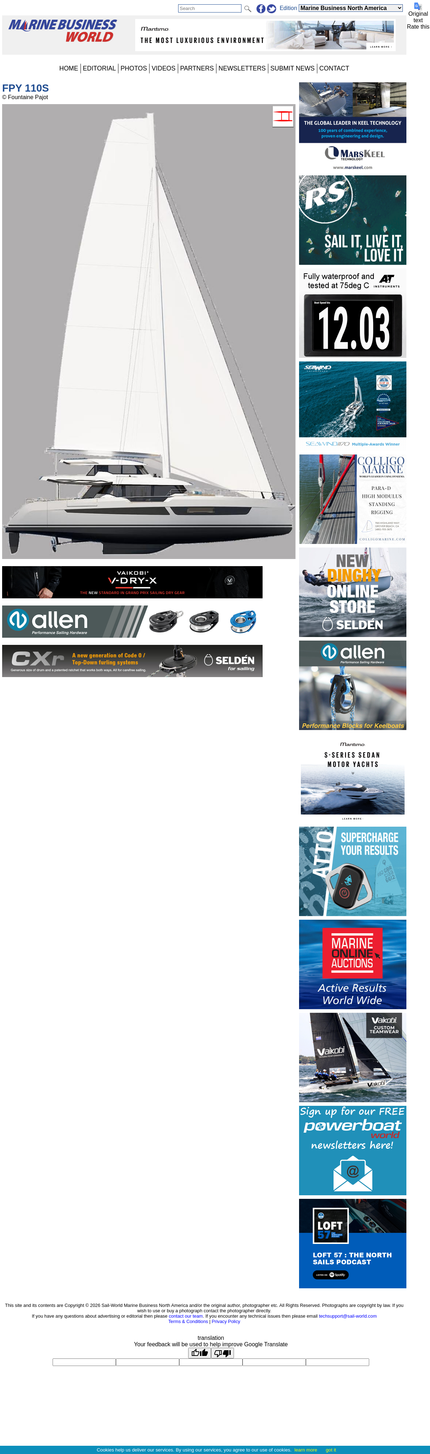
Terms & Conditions (188, 1321)
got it (331, 1450)
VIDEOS (163, 68)
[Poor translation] (222, 1353)
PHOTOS (134, 68)
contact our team (186, 1316)
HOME (68, 68)
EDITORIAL (99, 68)
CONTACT (334, 68)
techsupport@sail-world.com (348, 1316)
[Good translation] (199, 1353)
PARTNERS (197, 68)
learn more (305, 1450)
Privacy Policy (226, 1321)
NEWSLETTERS (242, 68)
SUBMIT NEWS (292, 68)
